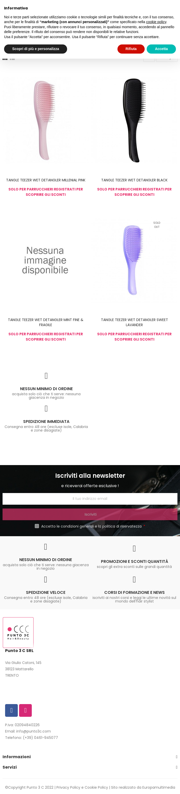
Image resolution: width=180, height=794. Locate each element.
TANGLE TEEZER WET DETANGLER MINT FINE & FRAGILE (45, 322)
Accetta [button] (161, 49)
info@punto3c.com (33, 731)
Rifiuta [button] (131, 49)
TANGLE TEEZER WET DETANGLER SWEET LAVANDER (134, 322)
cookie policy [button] (156, 22)
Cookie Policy (96, 787)
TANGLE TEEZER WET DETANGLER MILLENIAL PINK (45, 180)
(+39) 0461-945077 (40, 737)
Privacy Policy (68, 787)
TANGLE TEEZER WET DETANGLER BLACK (134, 180)
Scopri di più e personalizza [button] (35, 49)
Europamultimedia (158, 787)
